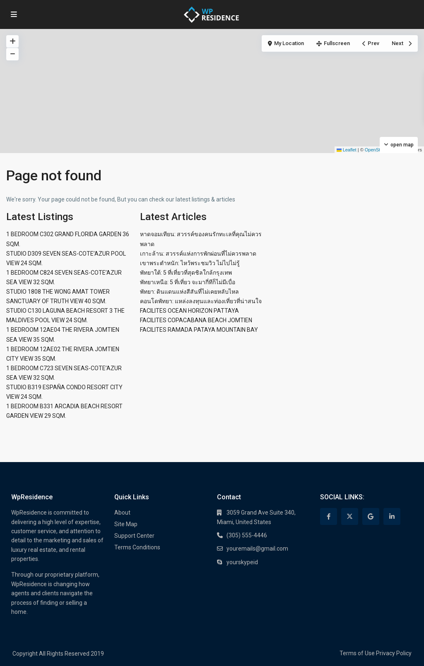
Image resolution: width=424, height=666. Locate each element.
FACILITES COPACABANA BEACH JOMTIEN (196, 320)
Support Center (134, 535)
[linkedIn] (391, 516)
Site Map (125, 524)
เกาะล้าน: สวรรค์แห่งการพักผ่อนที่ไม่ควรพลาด (198, 253)
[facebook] (328, 516)
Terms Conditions (137, 547)
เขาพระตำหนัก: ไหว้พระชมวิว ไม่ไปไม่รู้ (190, 263)
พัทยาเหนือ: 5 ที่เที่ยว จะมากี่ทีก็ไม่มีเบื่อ (187, 282)
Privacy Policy (394, 653)
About (122, 512)
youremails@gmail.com (257, 548)
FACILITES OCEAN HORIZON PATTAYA (189, 310)
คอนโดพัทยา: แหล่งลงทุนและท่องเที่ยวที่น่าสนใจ (201, 301)
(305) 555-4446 (246, 535)
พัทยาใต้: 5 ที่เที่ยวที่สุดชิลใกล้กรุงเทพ (186, 272)
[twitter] (349, 516)
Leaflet (347, 149)
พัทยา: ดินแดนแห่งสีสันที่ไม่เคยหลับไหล (189, 291)
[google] (370, 516)
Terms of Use (357, 653)
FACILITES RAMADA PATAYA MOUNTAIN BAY (199, 329)
